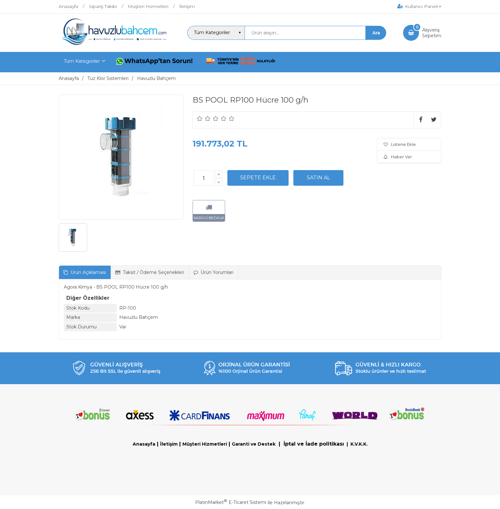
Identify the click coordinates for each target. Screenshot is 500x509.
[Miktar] (204, 178)
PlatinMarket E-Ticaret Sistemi (230, 502)
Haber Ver (398, 156)
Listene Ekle (400, 144)
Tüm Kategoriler (82, 61)
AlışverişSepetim (431, 33)
